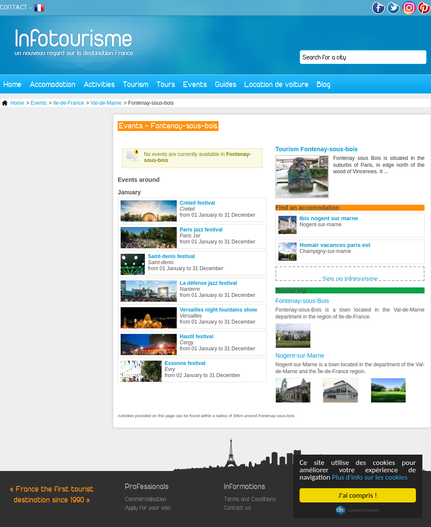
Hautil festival (196, 337)
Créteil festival (197, 203)
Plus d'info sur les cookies (369, 477)
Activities (99, 84)
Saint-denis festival (171, 256)
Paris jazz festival (201, 230)
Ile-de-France (68, 103)
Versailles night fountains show (218, 310)
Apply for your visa (147, 507)
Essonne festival (185, 363)
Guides (225, 84)
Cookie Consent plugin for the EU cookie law (357, 510)
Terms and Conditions (250, 499)
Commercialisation (145, 499)
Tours (165, 84)
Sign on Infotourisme (350, 278)
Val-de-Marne (106, 103)
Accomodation (52, 84)
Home (12, 84)
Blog (324, 84)
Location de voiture (276, 84)
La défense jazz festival (208, 283)
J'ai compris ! (357, 495)
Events (195, 84)
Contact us (237, 507)
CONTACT (14, 7)
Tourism (135, 84)
